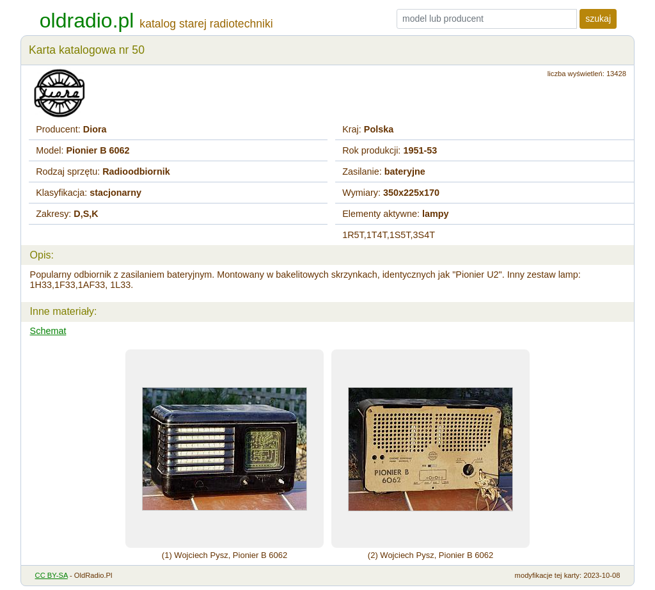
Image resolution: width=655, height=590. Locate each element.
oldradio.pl (87, 20)
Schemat (48, 331)
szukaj (598, 18)
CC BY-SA (51, 575)
